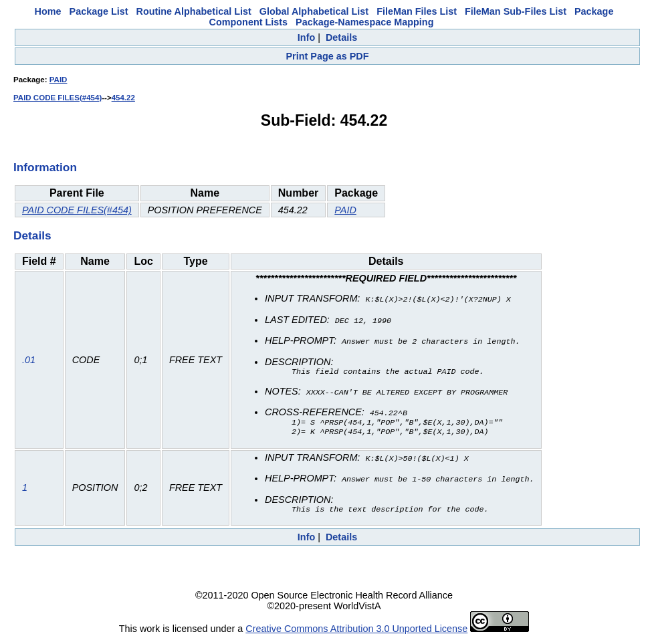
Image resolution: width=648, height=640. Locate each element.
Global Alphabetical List (313, 11)
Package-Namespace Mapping (364, 22)
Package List (99, 11)
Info (306, 37)
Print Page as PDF (327, 56)
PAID (58, 80)
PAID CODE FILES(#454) (57, 98)
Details (341, 37)
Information (45, 167)
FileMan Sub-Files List (515, 11)
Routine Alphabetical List (193, 11)
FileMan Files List (416, 11)
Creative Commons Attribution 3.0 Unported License (356, 629)
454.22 (123, 98)
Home (48, 11)
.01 (28, 359)
